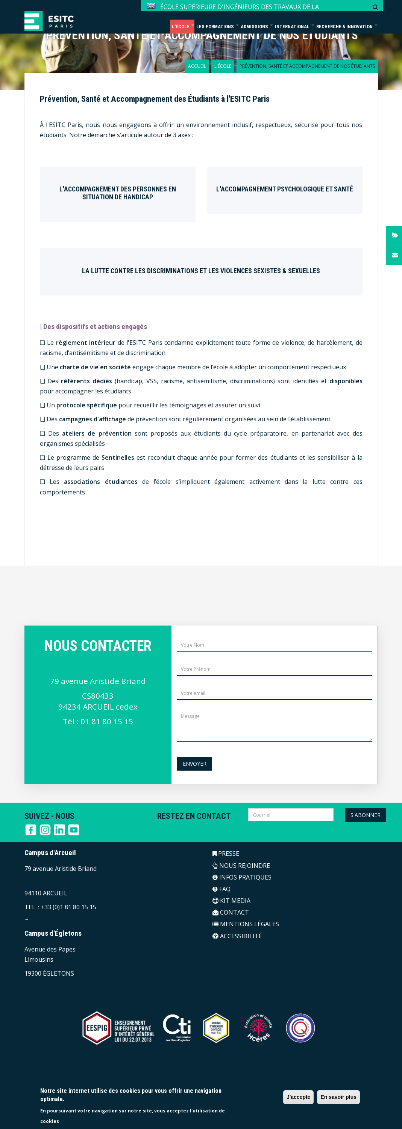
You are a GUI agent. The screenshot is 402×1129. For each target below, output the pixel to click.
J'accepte (298, 1097)
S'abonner (365, 814)
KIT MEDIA (231, 900)
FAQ (221, 889)
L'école (183, 26)
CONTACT (230, 912)
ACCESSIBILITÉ (237, 936)
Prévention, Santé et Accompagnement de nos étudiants (202, 35)
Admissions (257, 26)
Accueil (197, 66)
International (294, 26)
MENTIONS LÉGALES (245, 924)
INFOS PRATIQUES (242, 877)
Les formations (217, 26)
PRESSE (225, 853)
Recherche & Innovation (347, 26)
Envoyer (194, 763)
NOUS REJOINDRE (241, 865)
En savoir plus (338, 1097)
